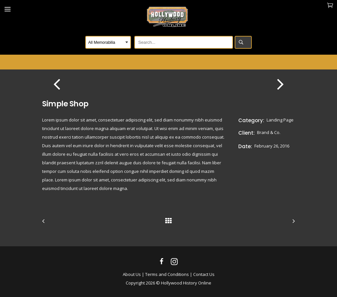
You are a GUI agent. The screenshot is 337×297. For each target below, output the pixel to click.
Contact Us (204, 274)
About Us (132, 274)
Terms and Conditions (167, 274)
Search (243, 42)
